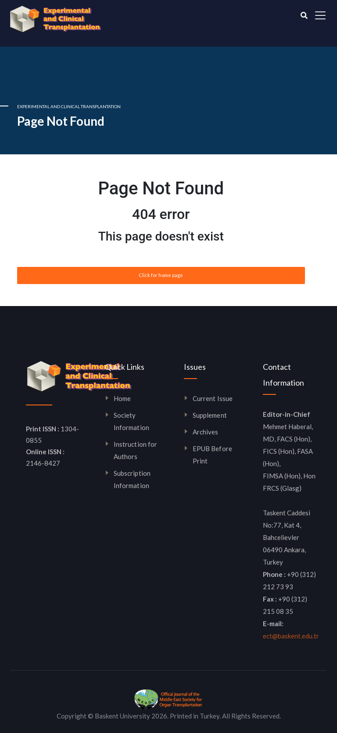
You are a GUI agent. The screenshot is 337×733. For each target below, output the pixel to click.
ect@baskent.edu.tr (291, 636)
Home (122, 398)
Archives (206, 432)
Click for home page (161, 275)
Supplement (210, 415)
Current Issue (213, 398)
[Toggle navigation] (320, 15)
